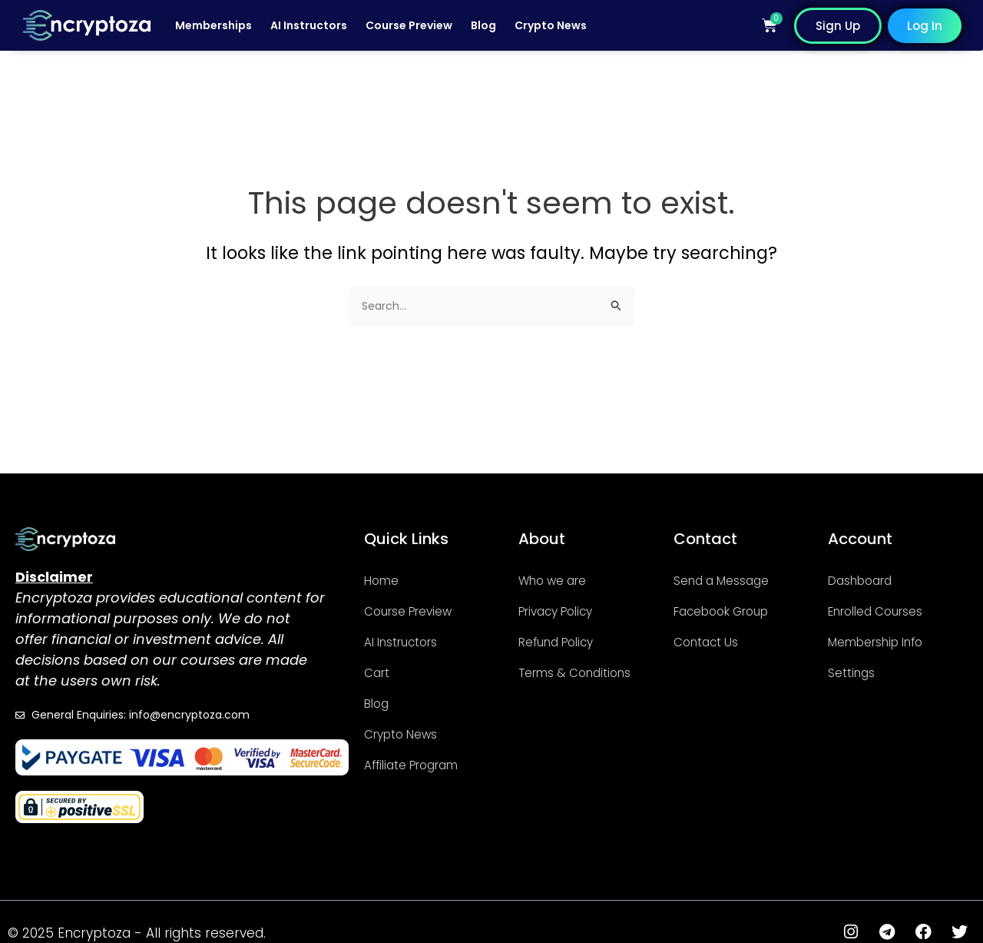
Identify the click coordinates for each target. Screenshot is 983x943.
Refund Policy (566, 640)
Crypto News (551, 25)
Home (386, 579)
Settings (857, 671)
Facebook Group (734, 609)
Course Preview (409, 25)
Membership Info (890, 640)
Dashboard (869, 579)
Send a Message (733, 579)
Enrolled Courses (888, 609)
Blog (483, 25)
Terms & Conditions (556, 679)
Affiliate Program (425, 763)
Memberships (213, 25)
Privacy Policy (565, 609)
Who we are (561, 579)
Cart (380, 671)
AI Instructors (308, 25)
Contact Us (714, 640)
